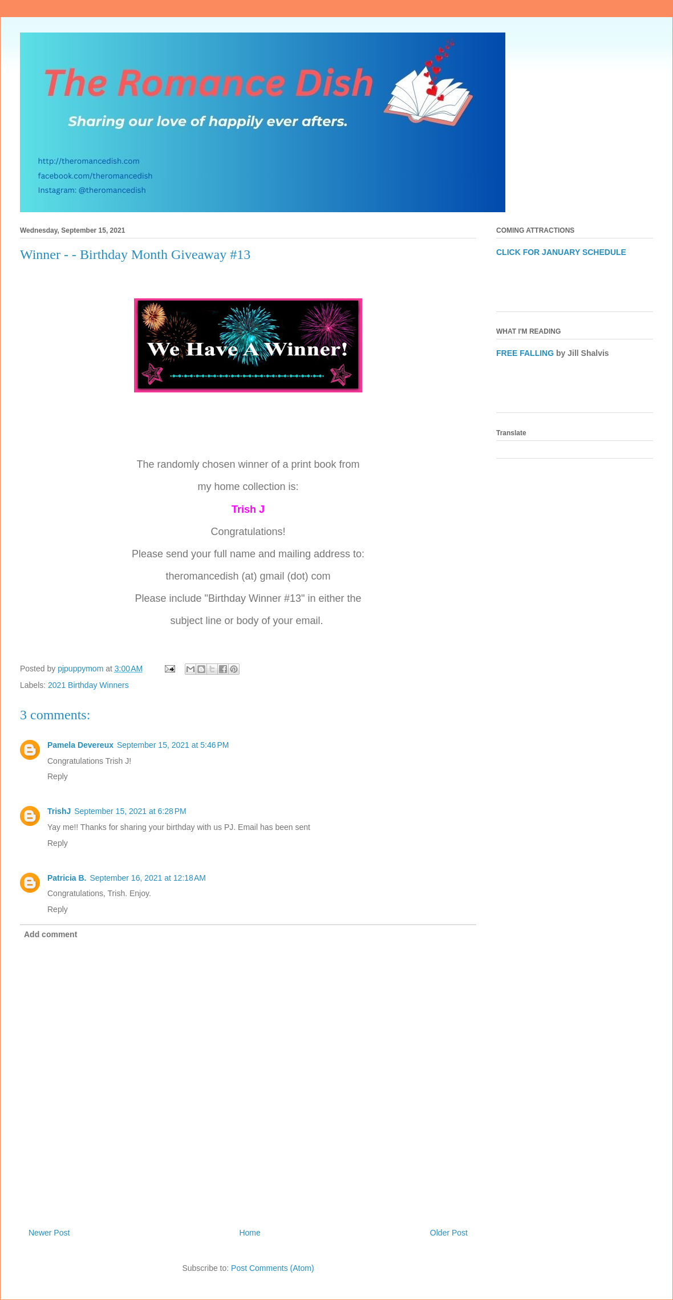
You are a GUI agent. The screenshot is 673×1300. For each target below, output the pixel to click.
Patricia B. (66, 877)
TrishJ (59, 811)
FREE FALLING (525, 353)
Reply (57, 776)
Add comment (50, 934)
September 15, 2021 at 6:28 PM (130, 811)
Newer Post (49, 1232)
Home (249, 1232)
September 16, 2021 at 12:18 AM (148, 877)
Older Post (449, 1232)
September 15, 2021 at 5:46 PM (173, 745)
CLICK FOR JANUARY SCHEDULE (561, 252)
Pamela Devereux (80, 745)
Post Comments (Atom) (272, 1268)
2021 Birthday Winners (88, 685)
